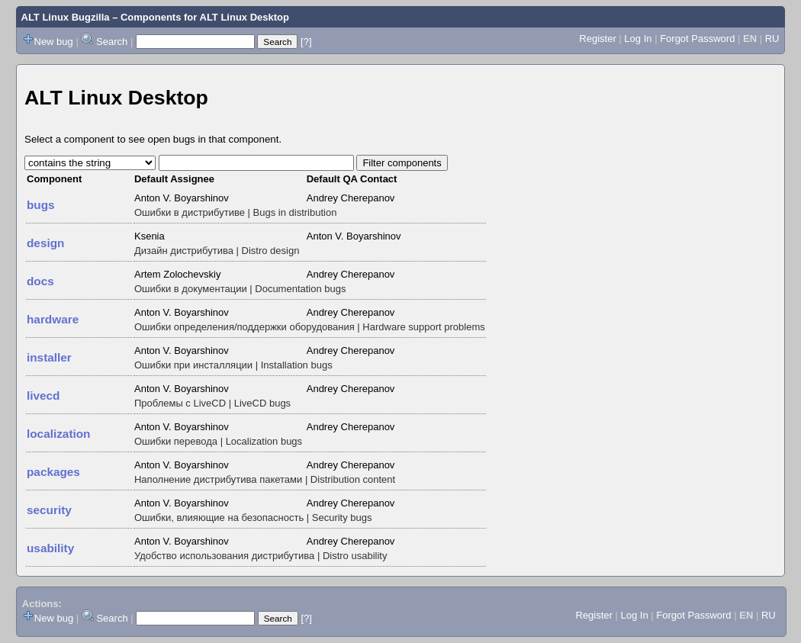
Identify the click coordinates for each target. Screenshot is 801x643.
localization (58, 433)
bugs (41, 204)
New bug (53, 41)
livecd (43, 395)
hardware (53, 319)
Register (597, 38)
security (49, 509)
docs (40, 281)
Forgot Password (697, 38)
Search (111, 41)
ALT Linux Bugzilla (65, 17)
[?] (306, 41)
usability (50, 548)
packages (53, 471)
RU (772, 38)
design (45, 242)
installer (49, 357)
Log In (637, 38)
